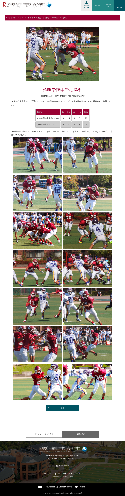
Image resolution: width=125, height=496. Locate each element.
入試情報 (97, 5)
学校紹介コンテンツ (108, 5)
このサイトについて (47, 473)
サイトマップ (80, 473)
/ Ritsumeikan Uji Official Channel (58, 487)
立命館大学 (55, 477)
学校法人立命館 (68, 477)
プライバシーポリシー (64, 473)
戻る (62, 408)
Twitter (82, 487)
